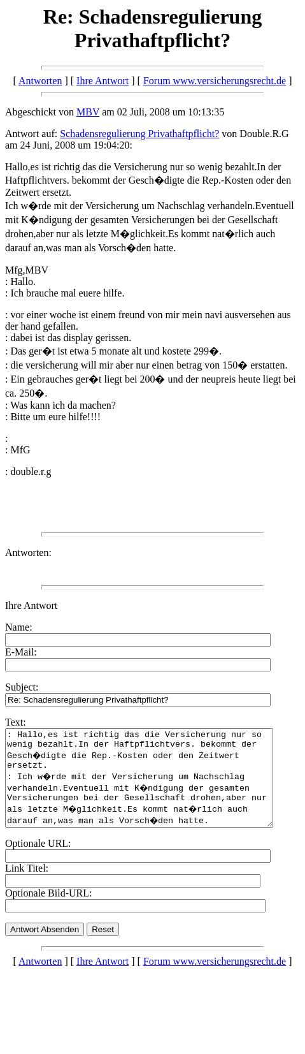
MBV (87, 111)
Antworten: (28, 552)
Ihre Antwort (102, 80)
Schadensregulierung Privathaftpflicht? (139, 133)
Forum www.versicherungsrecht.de (214, 80)
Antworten (40, 80)
